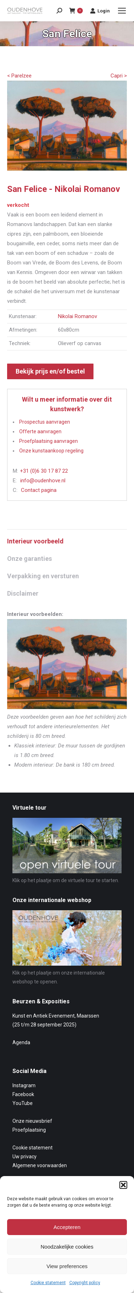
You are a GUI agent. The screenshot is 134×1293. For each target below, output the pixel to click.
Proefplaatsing (29, 1130)
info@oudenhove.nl (42, 480)
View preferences (67, 1266)
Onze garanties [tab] (29, 558)
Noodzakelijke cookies (67, 1247)
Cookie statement (48, 1282)
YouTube (22, 1103)
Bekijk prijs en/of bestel (50, 371)
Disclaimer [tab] (22, 593)
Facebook (23, 1094)
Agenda (21, 1042)
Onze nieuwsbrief (32, 1121)
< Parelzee (19, 76)
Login (100, 11)
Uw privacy (24, 1156)
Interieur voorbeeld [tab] (35, 541)
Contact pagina (39, 490)
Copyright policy (84, 1282)
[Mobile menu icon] (122, 11)
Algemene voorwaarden (39, 1165)
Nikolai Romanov (77, 316)
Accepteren (67, 1227)
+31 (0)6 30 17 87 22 (44, 471)
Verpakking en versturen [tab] (43, 576)
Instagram (24, 1085)
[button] (123, 1185)
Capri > (119, 76)
